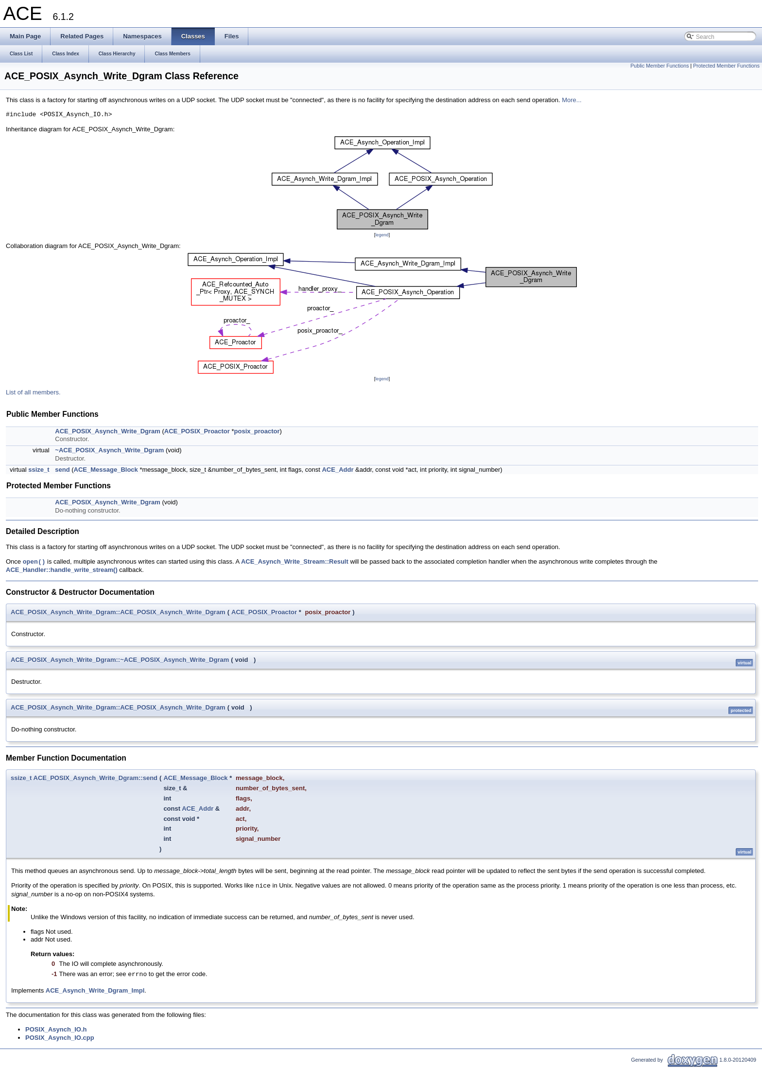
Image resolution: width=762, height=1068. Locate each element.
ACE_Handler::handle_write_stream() (62, 569)
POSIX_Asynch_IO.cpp (59, 1037)
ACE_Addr (337, 469)
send (62, 469)
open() (34, 561)
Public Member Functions (659, 66)
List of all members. (33, 392)
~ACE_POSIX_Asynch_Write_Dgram (109, 450)
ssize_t (38, 469)
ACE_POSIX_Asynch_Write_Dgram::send (96, 778)
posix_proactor (257, 431)
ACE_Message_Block (106, 469)
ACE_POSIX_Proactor (197, 431)
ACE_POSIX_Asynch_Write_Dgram (107, 431)
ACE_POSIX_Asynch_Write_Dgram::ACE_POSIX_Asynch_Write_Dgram (118, 612)
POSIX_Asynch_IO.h (56, 1029)
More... (571, 100)
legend (381, 234)
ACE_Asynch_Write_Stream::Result (294, 562)
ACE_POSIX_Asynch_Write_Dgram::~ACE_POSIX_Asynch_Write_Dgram (120, 659)
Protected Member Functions (726, 66)
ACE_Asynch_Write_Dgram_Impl (95, 990)
